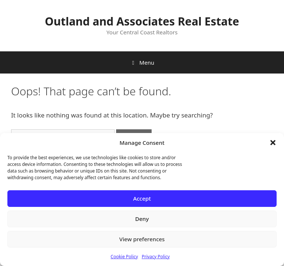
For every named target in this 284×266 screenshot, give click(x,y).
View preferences (142, 239)
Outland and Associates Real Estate (142, 21)
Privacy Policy (156, 256)
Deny (142, 218)
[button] (273, 142)
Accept (142, 198)
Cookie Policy (124, 256)
